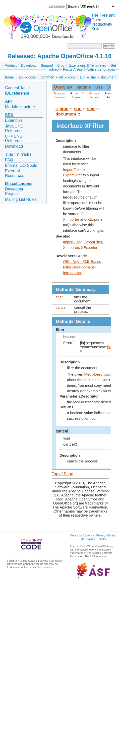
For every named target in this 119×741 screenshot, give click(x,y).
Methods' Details (94, 95)
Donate (90, 538)
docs (32, 77)
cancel (61, 307)
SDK (9, 115)
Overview (63, 87)
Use (99, 87)
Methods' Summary (60, 95)
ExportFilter (72, 175)
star (93, 77)
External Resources (14, 173)
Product (11, 65)
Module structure (20, 107)
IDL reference (17, 93)
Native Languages (101, 69)
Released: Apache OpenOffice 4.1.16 (59, 56)
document (108, 77)
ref (61, 77)
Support (47, 65)
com (71, 77)
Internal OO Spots (21, 165)
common (47, 77)
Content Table (17, 88)
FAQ (9, 160)
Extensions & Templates (87, 65)
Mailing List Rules (20, 199)
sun (82, 77)
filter (59, 297)
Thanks (101, 538)
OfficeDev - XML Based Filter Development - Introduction (82, 267)
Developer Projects (14, 191)
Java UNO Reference (14, 128)
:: (56, 108)
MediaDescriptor (97, 374)
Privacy (100, 535)
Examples (14, 120)
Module (84, 87)
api (21, 77)
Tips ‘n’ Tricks (18, 154)
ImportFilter (72, 170)
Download (28, 65)
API (8, 101)
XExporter (95, 219)
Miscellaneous (18, 183)
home (9, 77)
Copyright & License (82, 535)
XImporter (71, 219)
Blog (60, 65)
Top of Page (62, 474)
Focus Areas (72, 69)
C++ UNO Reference (14, 138)
